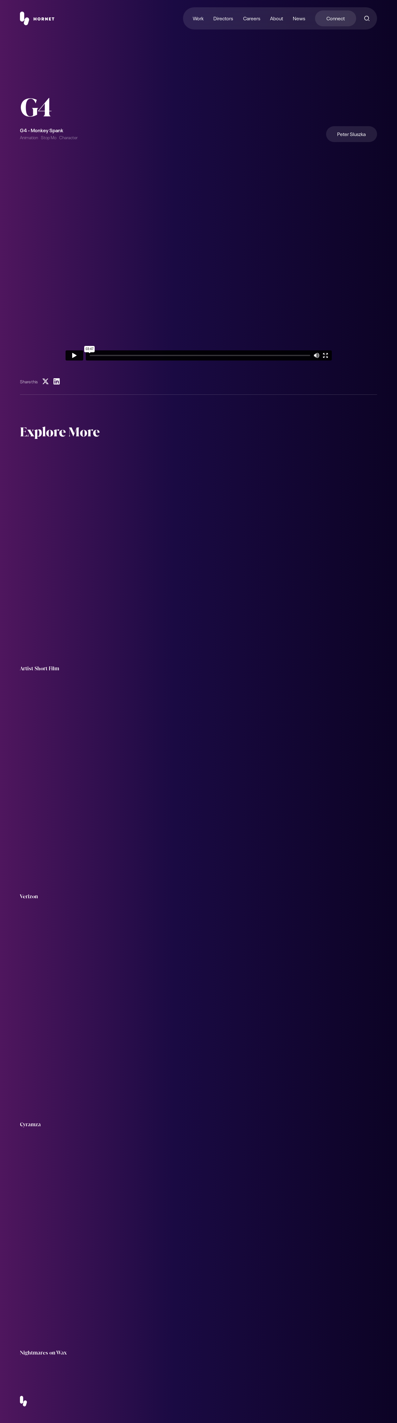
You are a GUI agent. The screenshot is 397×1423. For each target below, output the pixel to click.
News (299, 18)
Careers (251, 18)
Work (198, 18)
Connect (335, 18)
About (276, 18)
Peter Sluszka (351, 133)
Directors (223, 18)
